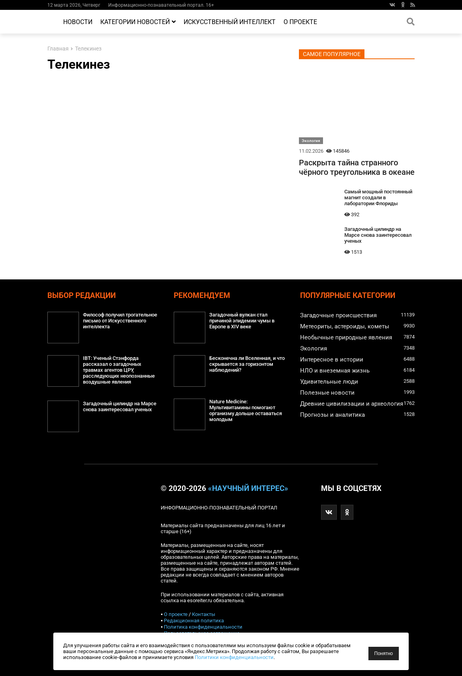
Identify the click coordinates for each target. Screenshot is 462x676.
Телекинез (88, 48)
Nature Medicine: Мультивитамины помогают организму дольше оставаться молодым (245, 410)
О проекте (300, 22)
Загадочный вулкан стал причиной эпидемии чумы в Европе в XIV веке (241, 321)
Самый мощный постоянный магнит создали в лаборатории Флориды (378, 197)
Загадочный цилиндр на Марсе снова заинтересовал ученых (377, 235)
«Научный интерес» (248, 488)
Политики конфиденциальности (234, 657)
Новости (77, 22)
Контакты (203, 614)
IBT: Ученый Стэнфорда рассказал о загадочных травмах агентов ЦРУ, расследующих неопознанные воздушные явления (119, 370)
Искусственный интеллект (230, 22)
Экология (311, 141)
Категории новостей (138, 22)
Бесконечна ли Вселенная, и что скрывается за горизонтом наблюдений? (247, 364)
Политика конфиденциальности (203, 627)
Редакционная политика (194, 621)
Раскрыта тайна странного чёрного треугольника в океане (357, 167)
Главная (58, 48)
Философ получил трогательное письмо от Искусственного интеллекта (120, 321)
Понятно (383, 653)
